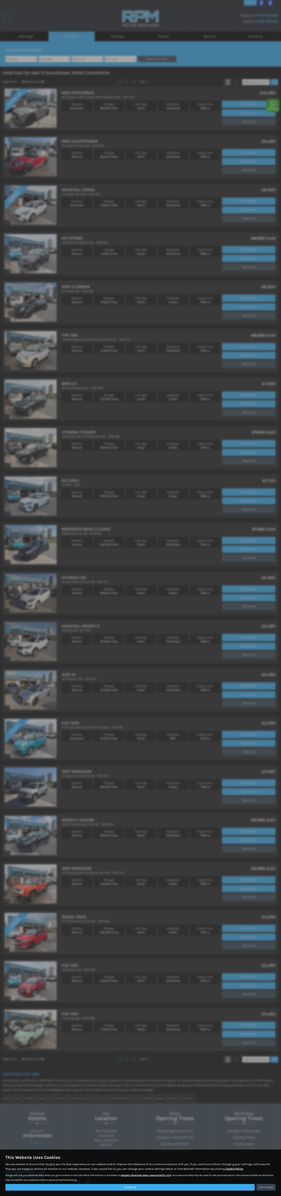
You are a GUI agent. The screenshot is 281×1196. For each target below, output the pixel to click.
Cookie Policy (234, 1168)
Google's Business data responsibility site (146, 1175)
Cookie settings (266, 1187)
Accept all (130, 1187)
